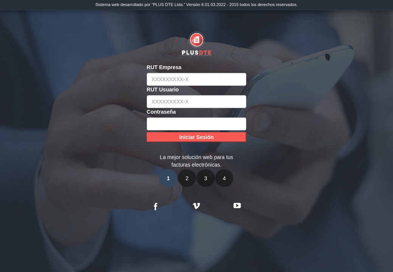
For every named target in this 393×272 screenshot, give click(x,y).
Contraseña (161, 112)
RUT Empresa (164, 67)
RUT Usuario (163, 90)
